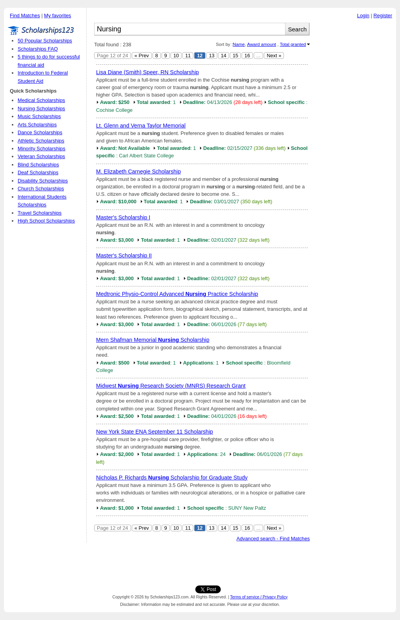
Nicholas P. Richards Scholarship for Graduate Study (171, 477)
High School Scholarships (46, 221)
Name (239, 44)
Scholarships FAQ (38, 49)
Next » (274, 55)
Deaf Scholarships (38, 172)
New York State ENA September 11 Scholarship (154, 432)
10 (176, 55)
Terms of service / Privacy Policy (259, 597)
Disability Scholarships (43, 181)
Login (363, 15)
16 (247, 55)
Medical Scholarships (41, 100)
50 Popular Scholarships (45, 41)
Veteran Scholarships (41, 156)
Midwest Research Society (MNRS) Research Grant (170, 386)
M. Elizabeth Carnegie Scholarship (138, 171)
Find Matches (25, 15)
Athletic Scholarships (41, 141)
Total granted (293, 44)
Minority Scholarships (41, 148)
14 (223, 55)
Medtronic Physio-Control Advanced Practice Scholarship (177, 294)
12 (199, 55)
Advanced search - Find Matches (273, 539)
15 (235, 55)
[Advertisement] (355, 141)
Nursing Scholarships (41, 108)
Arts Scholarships (37, 125)
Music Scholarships (39, 116)
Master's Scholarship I (123, 217)
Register (382, 15)
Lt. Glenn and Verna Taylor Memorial (140, 125)
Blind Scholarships (38, 165)
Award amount (261, 44)
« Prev (142, 55)
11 (188, 55)
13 (212, 55)
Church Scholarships (41, 188)
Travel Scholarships (40, 213)
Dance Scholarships (40, 132)
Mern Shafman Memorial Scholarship (152, 340)
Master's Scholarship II (124, 255)
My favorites (57, 15)
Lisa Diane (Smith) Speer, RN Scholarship (147, 72)
